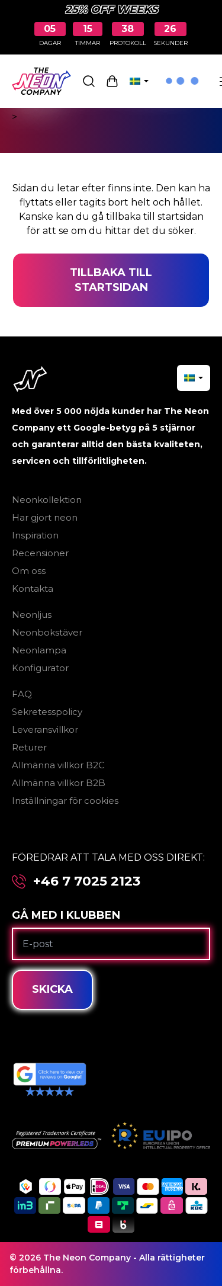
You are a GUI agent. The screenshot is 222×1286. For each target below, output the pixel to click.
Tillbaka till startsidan (111, 280)
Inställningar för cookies (65, 800)
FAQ (22, 694)
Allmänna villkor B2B (58, 782)
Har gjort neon (45, 517)
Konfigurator (40, 668)
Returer (29, 747)
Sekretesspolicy (47, 711)
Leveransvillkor (45, 729)
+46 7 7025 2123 (86, 881)
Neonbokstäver (47, 632)
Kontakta (32, 588)
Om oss (29, 570)
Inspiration (35, 535)
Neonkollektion (47, 499)
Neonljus (32, 614)
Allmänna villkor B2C (58, 765)
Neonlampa (39, 650)
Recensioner (40, 553)
